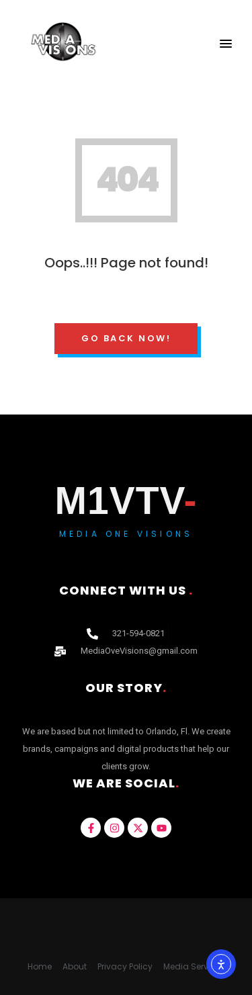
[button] (226, 44)
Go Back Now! (126, 338)
